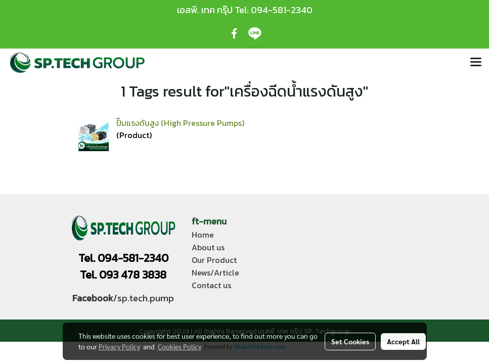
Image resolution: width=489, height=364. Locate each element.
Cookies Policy (179, 346)
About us (208, 247)
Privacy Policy (119, 346)
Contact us (211, 285)
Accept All (403, 341)
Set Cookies (350, 341)
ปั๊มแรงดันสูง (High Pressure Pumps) (180, 123)
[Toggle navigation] (476, 63)
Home (203, 235)
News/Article (215, 272)
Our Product (214, 260)
